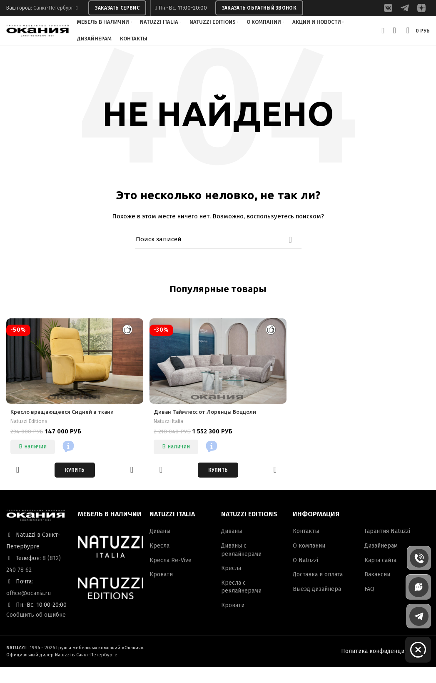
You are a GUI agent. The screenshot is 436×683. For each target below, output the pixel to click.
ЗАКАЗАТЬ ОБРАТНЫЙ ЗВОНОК (259, 9)
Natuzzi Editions (31, 437)
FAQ (369, 605)
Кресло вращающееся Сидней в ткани (65, 428)
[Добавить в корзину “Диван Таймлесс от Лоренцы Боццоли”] (218, 486)
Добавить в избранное (17, 486)
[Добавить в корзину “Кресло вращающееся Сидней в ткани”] (75, 486)
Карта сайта (380, 576)
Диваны (159, 547)
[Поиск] (218, 255)
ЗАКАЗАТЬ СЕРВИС (117, 9)
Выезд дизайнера (317, 605)
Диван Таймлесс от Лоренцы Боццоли (209, 428)
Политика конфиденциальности (385, 667)
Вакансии (377, 591)
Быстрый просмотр (132, 486)
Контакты (306, 547)
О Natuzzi (305, 576)
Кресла (159, 561)
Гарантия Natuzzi (387, 547)
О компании (309, 561)
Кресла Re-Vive (170, 576)
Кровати (161, 591)
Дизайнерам (381, 561)
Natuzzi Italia (171, 437)
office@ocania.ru (28, 609)
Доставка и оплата (318, 591)
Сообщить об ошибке (36, 631)
